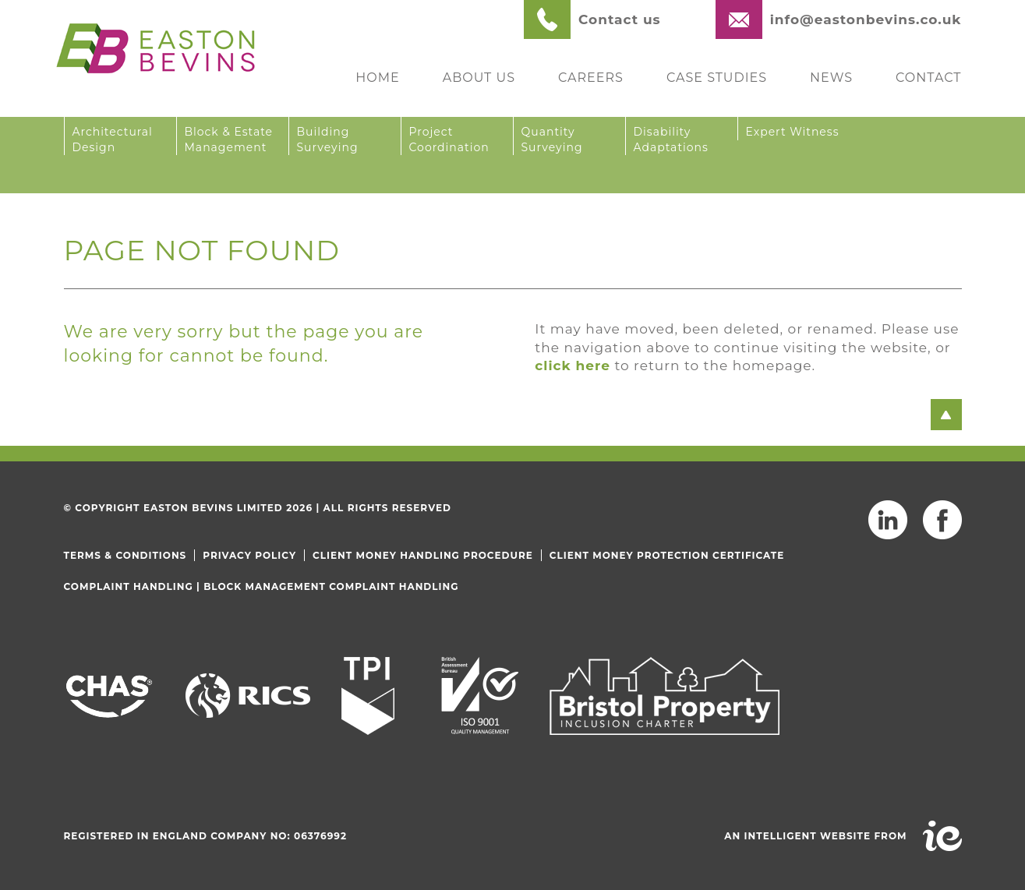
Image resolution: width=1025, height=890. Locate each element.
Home (377, 77)
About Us (479, 77)
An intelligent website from (815, 836)
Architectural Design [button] (112, 139)
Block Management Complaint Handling (330, 586)
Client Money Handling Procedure (423, 555)
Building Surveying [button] (328, 139)
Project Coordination (449, 139)
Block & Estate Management (229, 139)
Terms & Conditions (125, 555)
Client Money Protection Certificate (667, 555)
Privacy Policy (249, 555)
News (831, 77)
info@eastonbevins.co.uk (866, 19)
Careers (591, 77)
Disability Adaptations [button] (671, 139)
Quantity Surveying (552, 139)
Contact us (619, 19)
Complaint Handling (128, 586)
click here (572, 365)
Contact (928, 77)
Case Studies (716, 77)
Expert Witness (792, 132)
